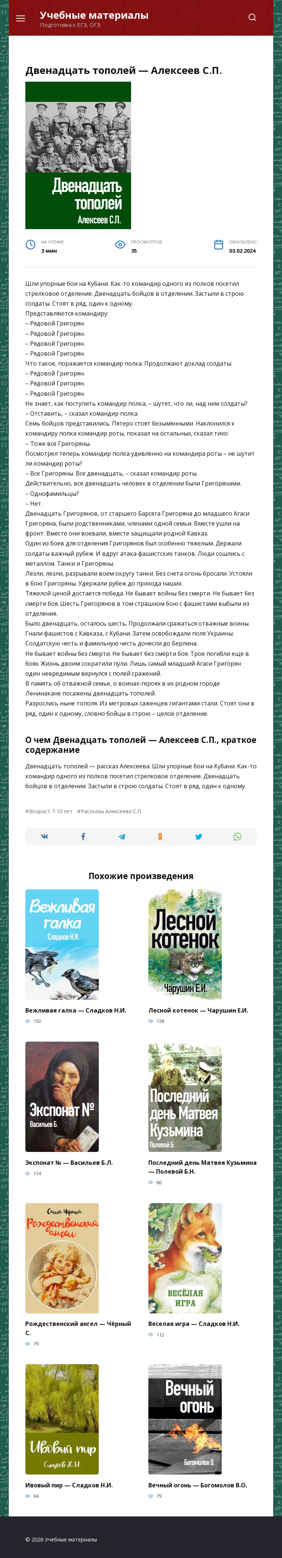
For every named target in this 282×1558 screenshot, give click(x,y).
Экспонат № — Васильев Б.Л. (69, 1161)
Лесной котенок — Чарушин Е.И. (198, 1010)
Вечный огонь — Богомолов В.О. (197, 1480)
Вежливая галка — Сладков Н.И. (75, 1010)
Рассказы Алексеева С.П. (111, 811)
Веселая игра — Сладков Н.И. (193, 1321)
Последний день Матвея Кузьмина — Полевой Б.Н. (202, 1165)
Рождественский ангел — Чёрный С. (78, 1325)
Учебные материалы (94, 15)
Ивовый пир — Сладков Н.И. (69, 1480)
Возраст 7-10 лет (51, 811)
